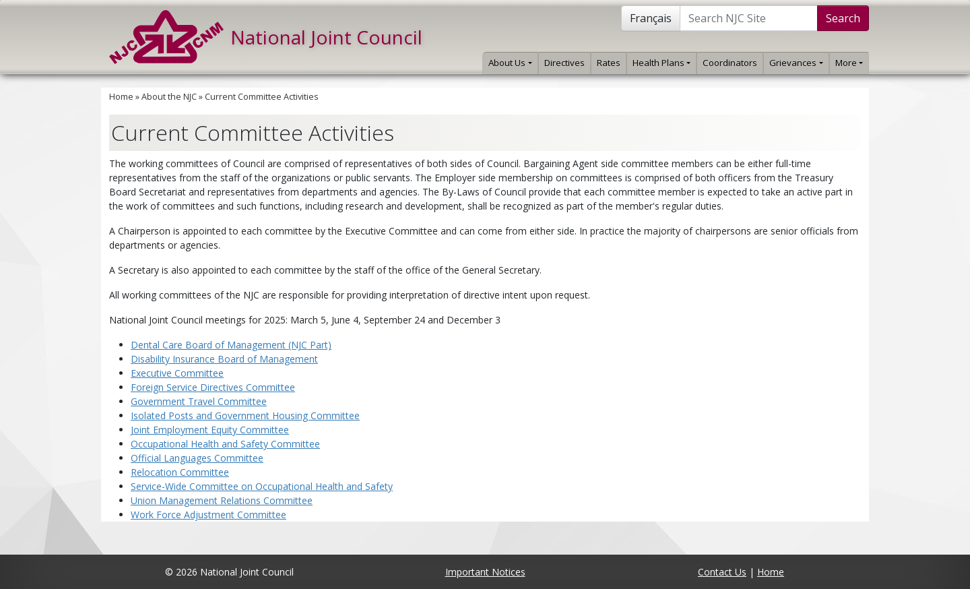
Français (651, 18)
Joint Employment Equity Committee (210, 429)
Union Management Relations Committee (222, 500)
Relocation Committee (180, 472)
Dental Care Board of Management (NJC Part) (231, 344)
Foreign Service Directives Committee (213, 387)
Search (843, 18)
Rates (608, 63)
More (849, 63)
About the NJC (169, 96)
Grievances (795, 63)
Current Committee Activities (262, 96)
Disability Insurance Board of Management (224, 358)
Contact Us (722, 571)
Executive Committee (177, 373)
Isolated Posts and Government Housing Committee (245, 415)
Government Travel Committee (199, 401)
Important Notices (485, 571)
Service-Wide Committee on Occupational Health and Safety (262, 486)
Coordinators (730, 63)
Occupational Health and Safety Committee (225, 443)
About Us (509, 63)
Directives (564, 63)
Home (121, 96)
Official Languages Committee (197, 458)
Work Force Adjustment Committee (208, 514)
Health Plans (661, 63)
